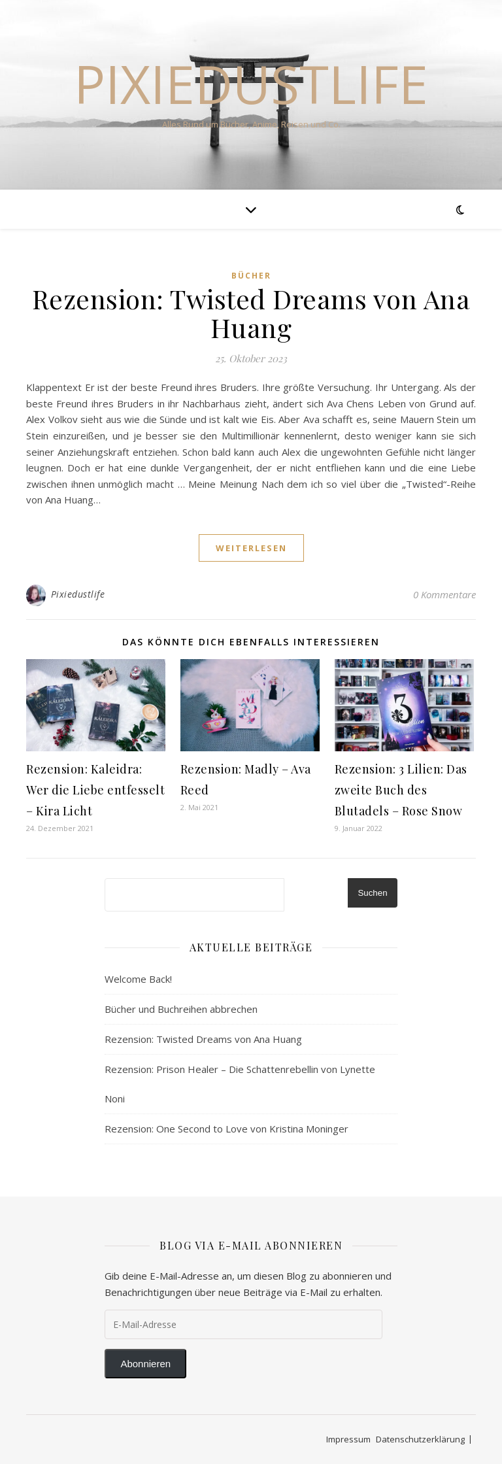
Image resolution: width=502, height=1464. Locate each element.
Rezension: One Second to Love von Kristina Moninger (226, 1128)
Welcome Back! (138, 978)
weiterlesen (251, 548)
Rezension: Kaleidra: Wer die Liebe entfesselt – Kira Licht (95, 790)
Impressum (348, 1439)
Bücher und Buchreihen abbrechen (181, 1008)
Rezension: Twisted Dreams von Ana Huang (251, 313)
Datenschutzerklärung (420, 1439)
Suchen (372, 893)
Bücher (251, 275)
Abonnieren (145, 1363)
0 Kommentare (444, 594)
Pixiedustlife (251, 84)
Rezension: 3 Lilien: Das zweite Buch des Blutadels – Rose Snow (401, 790)
